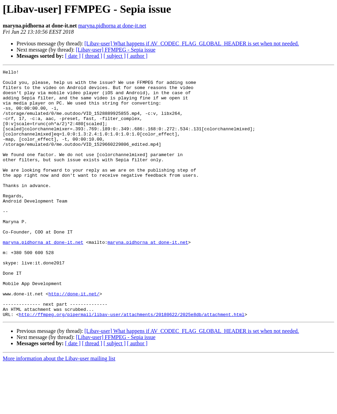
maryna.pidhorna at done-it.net (112, 26)
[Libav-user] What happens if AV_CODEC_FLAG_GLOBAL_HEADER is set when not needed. (191, 43)
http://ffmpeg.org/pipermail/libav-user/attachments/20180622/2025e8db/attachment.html (131, 364)
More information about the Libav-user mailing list (59, 408)
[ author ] (137, 56)
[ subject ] (115, 56)
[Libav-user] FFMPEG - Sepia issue (115, 50)
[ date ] (73, 56)
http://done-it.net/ (74, 339)
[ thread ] (92, 56)
